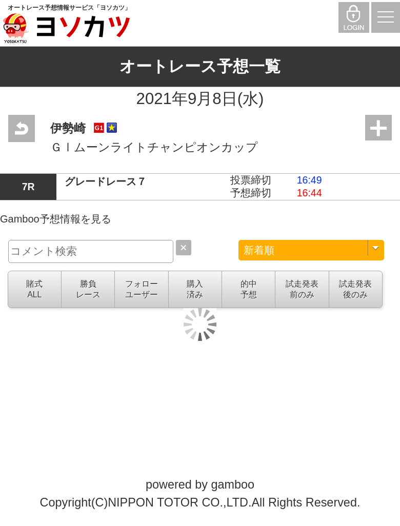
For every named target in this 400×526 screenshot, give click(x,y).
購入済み (195, 288)
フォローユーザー (141, 288)
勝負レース (88, 288)
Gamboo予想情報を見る (55, 219)
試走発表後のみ (355, 288)
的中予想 (249, 288)
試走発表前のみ (302, 288)
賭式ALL (34, 288)
